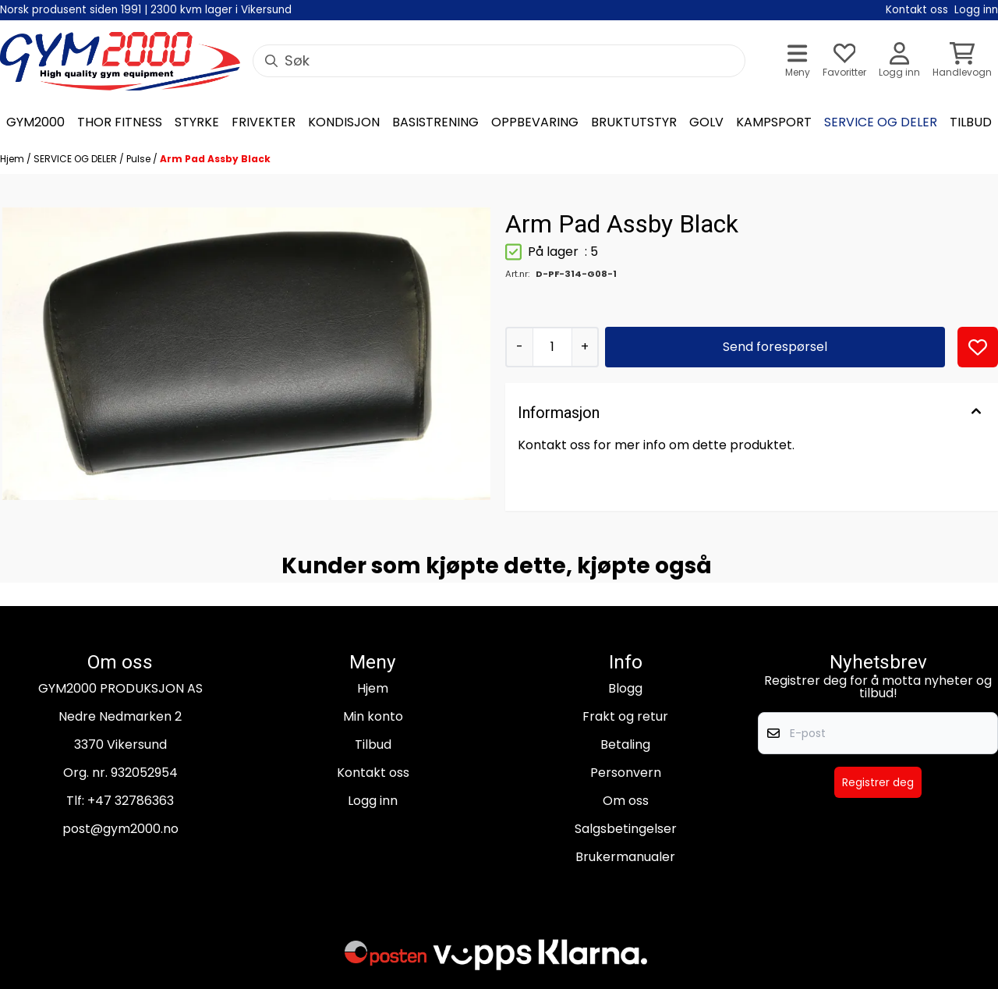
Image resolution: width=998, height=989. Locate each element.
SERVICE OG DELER (76, 158)
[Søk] (499, 60)
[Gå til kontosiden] (899, 61)
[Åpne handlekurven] (962, 61)
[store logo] (120, 61)
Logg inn (373, 801)
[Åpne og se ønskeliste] (844, 61)
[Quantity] (552, 347)
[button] (977, 347)
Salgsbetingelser (626, 829)
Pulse (139, 158)
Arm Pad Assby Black (215, 158)
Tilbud (373, 744)
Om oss (626, 801)
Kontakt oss (373, 773)
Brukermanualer (625, 857)
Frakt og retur (625, 716)
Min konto (373, 716)
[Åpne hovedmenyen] (797, 61)
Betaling (625, 744)
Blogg (625, 688)
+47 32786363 (130, 801)
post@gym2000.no (120, 829)
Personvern (625, 773)
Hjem (13, 158)
